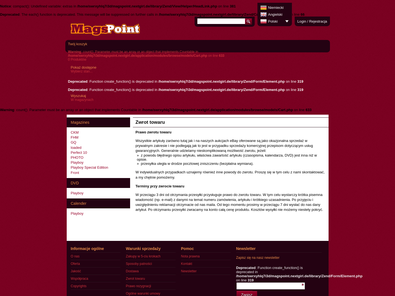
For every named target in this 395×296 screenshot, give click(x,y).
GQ (73, 142)
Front (75, 173)
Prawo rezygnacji (138, 286)
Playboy (77, 162)
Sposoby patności (139, 264)
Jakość (76, 271)
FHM (75, 137)
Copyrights (79, 286)
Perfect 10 (79, 152)
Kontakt (186, 264)
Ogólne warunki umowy (143, 293)
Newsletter (189, 271)
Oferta (75, 264)
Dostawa (132, 271)
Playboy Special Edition (89, 167)
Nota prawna (190, 256)
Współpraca (79, 279)
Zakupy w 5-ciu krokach (143, 256)
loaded (76, 148)
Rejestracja (318, 21)
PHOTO (77, 157)
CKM (75, 132)
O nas (75, 256)
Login (301, 21)
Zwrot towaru (135, 279)
